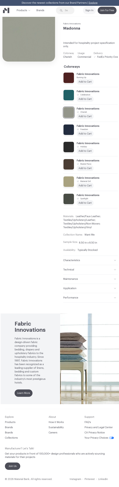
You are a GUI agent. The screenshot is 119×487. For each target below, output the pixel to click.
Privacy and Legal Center (98, 427)
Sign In (89, 10)
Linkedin (103, 479)
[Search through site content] (67, 10)
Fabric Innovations (72, 24)
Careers (53, 432)
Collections (11, 438)
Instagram (75, 479)
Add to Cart (85, 185)
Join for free (107, 10)
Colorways (72, 66)
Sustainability (56, 427)
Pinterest (89, 479)
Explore (93, 3)
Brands (40, 10)
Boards (9, 432)
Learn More (23, 393)
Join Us (13, 466)
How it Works (56, 422)
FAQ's (87, 422)
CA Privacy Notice (94, 432)
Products (22, 10)
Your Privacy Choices (99, 438)
